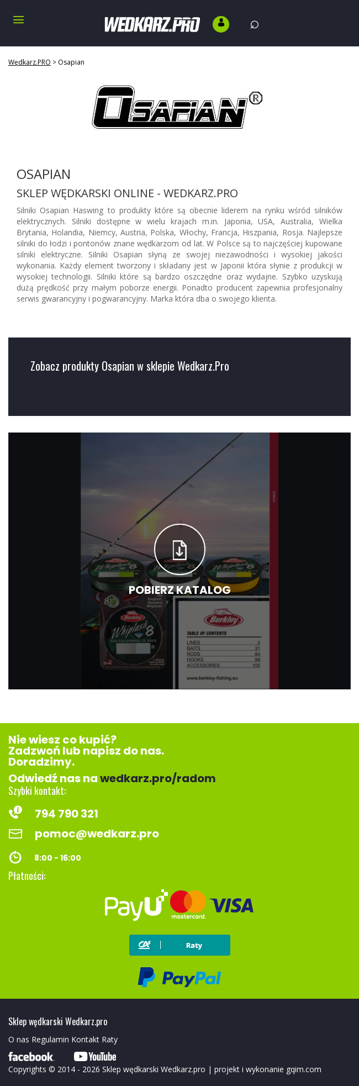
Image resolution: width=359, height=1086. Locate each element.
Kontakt (85, 1039)
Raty (110, 1039)
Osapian (71, 62)
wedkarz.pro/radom (158, 778)
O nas (18, 1039)
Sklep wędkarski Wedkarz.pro (153, 1069)
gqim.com (303, 1069)
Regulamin (50, 1039)
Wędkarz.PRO (29, 62)
